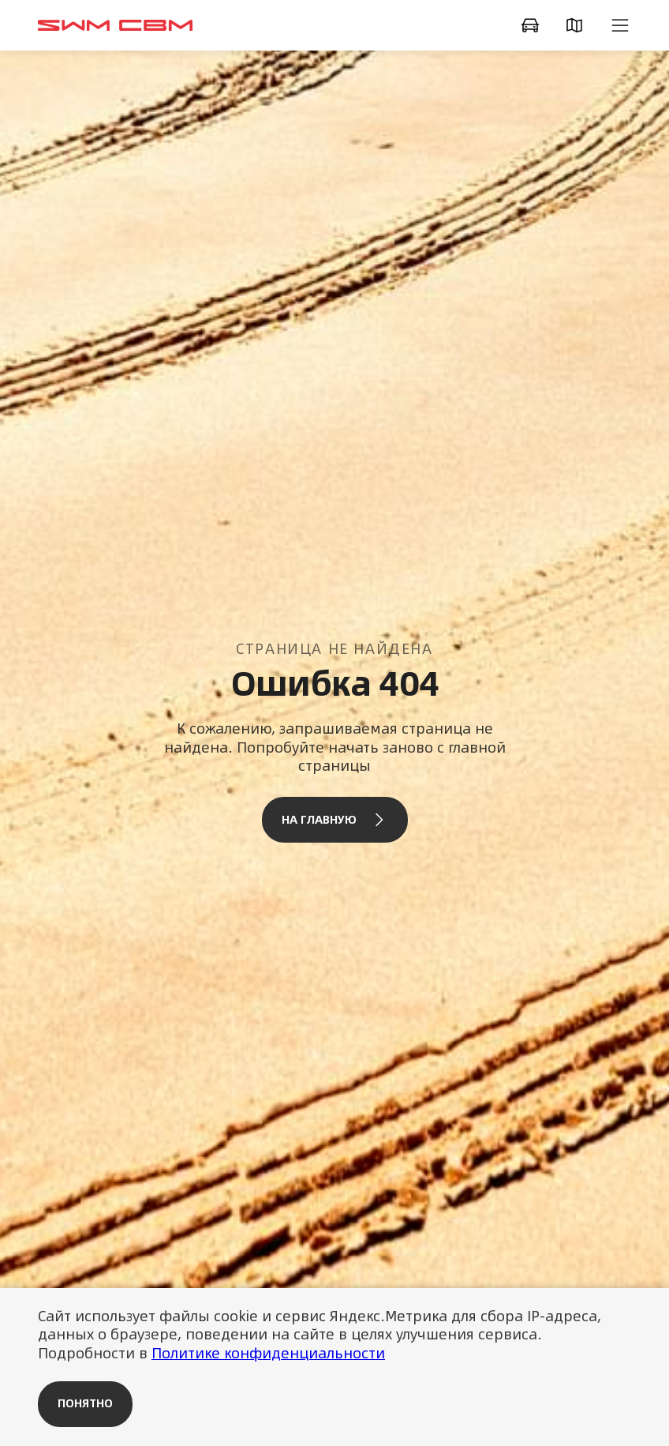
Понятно (85, 1403)
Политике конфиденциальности (268, 1353)
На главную (335, 819)
